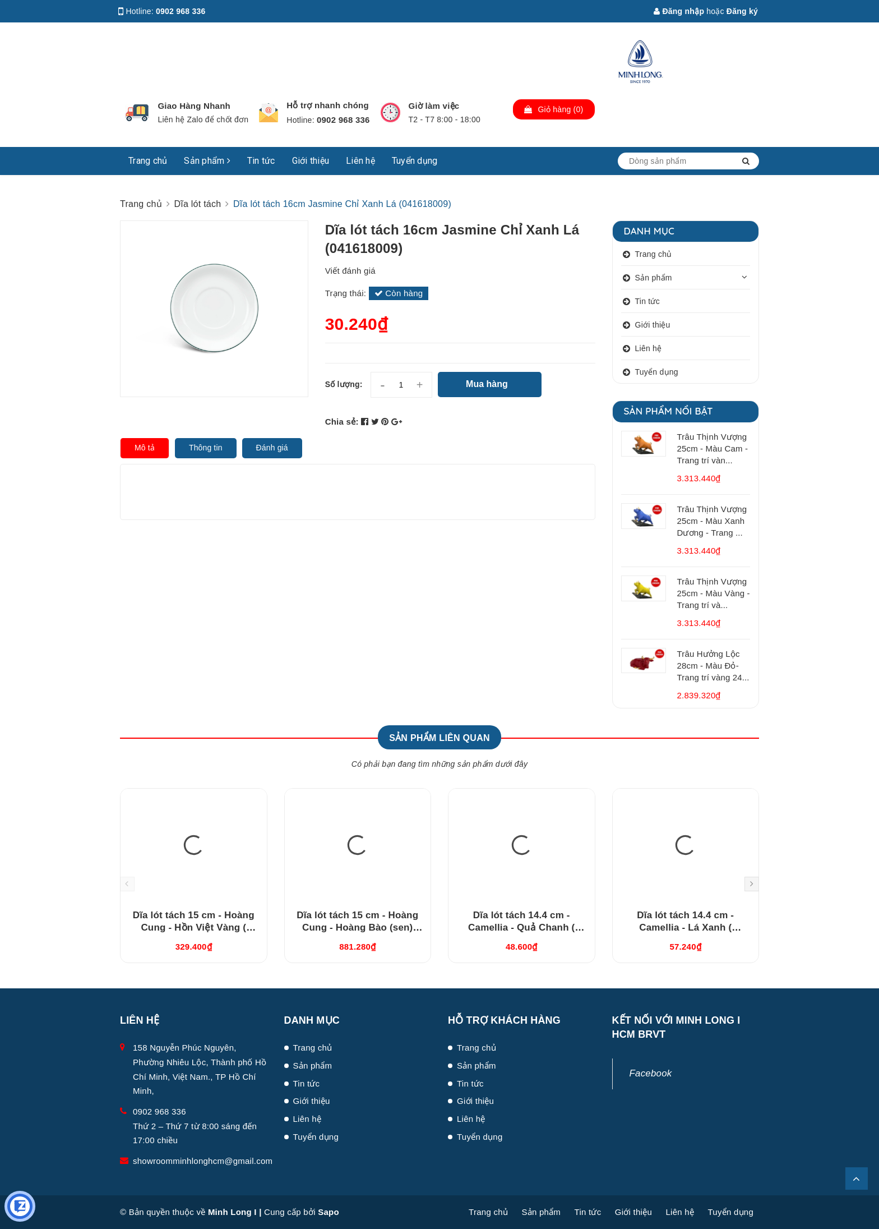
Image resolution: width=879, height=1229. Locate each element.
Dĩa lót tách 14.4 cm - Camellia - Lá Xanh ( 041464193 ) (685, 927)
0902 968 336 (181, 11)
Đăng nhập (679, 11)
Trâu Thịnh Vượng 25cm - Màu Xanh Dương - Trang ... (712, 520)
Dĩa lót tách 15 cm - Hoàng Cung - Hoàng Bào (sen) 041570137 (357, 927)
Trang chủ (147, 160)
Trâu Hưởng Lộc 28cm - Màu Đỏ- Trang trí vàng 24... (713, 665)
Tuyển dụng (415, 160)
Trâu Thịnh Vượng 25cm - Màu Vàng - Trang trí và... (713, 593)
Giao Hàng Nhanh (194, 106)
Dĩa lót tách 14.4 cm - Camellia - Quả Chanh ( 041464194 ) (521, 927)
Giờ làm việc (434, 106)
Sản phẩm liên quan (439, 738)
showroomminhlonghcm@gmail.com (202, 1161)
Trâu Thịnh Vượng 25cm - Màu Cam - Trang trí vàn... (712, 448)
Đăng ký (742, 11)
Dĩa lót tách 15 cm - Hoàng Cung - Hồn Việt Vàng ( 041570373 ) (194, 927)
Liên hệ (360, 160)
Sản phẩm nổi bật (668, 411)
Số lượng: (344, 384)
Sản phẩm (207, 160)
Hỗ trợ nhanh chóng (327, 105)
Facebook (651, 1073)
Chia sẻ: (342, 421)
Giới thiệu (311, 160)
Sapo (328, 1212)
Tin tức (261, 160)
